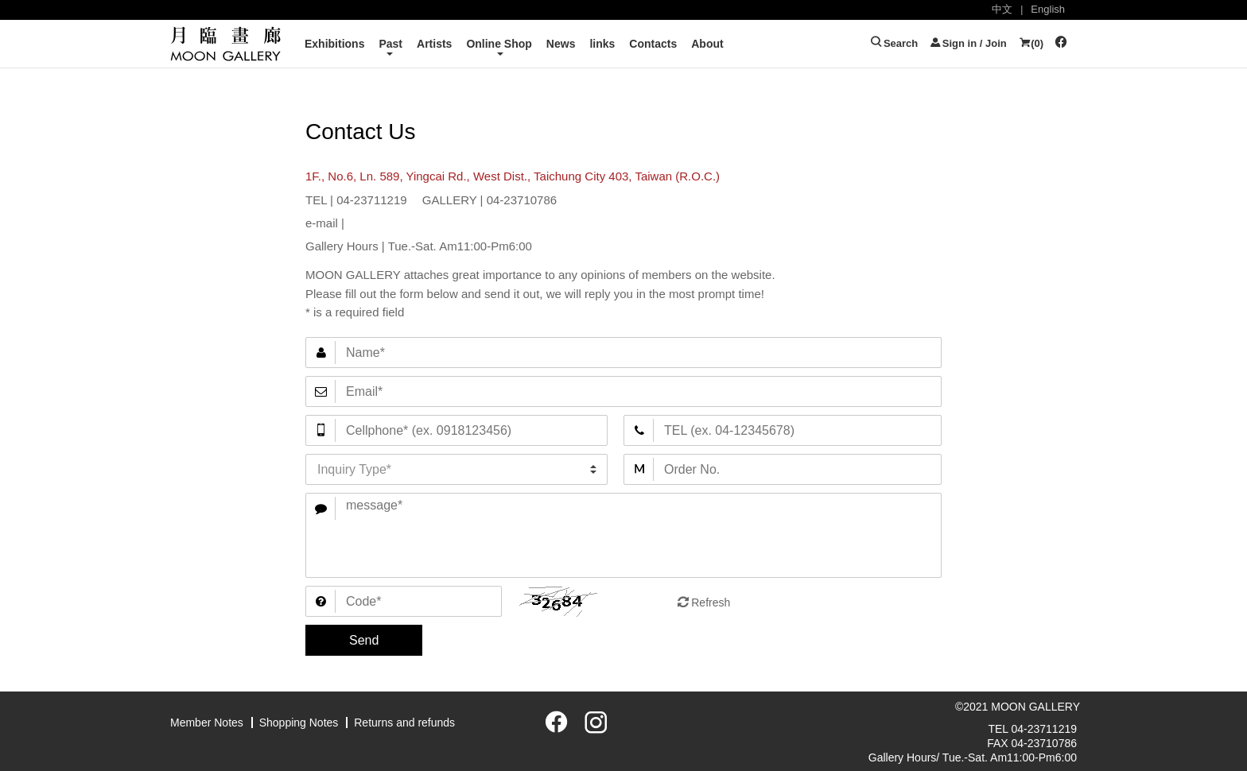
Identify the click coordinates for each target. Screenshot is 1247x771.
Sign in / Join (968, 43)
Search (894, 43)
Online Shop (498, 43)
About (707, 43)
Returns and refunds (404, 722)
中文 (1002, 9)
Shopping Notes (299, 722)
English (1048, 9)
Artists (434, 43)
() (1031, 43)
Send (364, 640)
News (561, 43)
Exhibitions (334, 43)
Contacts (653, 43)
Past (390, 43)
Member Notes (206, 722)
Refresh (710, 602)
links (602, 43)
